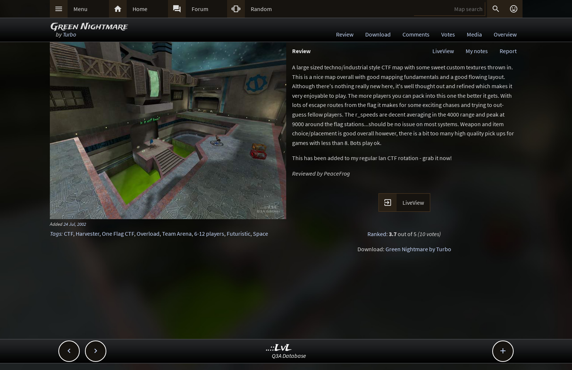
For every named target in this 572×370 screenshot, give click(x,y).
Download (378, 34)
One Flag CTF (118, 233)
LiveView (443, 51)
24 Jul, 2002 (75, 224)
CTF (68, 233)
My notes (477, 51)
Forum (200, 9)
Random (261, 9)
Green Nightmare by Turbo (418, 249)
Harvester (87, 233)
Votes (448, 34)
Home (140, 9)
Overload (148, 233)
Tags (55, 233)
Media (474, 34)
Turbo (69, 34)
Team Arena (177, 233)
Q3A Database (289, 355)
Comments (416, 34)
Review (344, 34)
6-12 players (209, 233)
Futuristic (238, 233)
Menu (80, 9)
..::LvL (279, 348)
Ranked (376, 234)
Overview (505, 34)
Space (260, 233)
